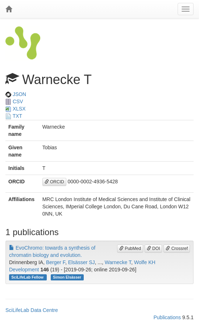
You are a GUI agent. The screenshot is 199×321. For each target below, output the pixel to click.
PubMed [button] (130, 248)
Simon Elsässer (67, 277)
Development (24, 269)
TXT (13, 116)
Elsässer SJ (81, 262)
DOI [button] (153, 248)
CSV (14, 101)
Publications (167, 317)
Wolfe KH (145, 262)
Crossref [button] (177, 248)
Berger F (55, 262)
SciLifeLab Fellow (28, 277)
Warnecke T (118, 262)
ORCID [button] (54, 181)
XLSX (15, 109)
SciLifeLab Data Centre (31, 310)
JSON (15, 94)
